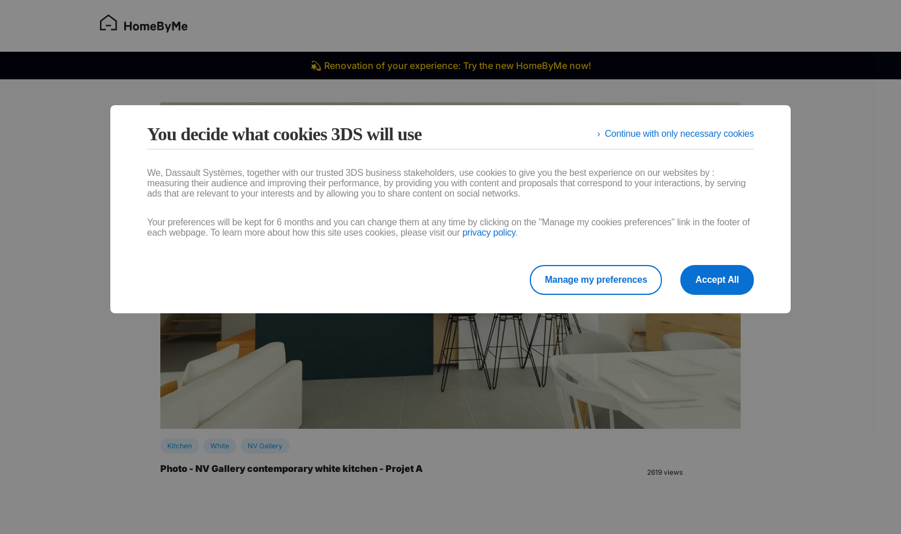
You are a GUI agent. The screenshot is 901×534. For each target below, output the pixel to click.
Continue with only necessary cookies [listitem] (679, 134)
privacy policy (489, 232)
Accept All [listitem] (717, 280)
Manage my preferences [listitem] (596, 280)
